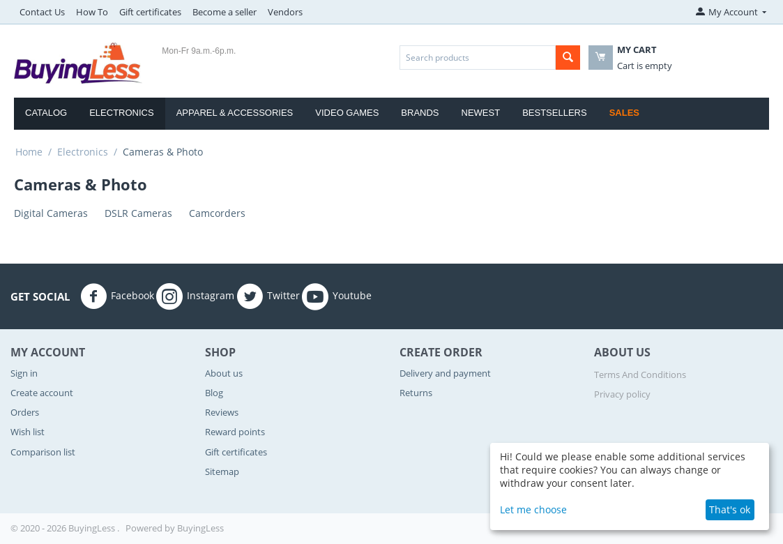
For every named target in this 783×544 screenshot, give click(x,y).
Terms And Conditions (640, 374)
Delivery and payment (445, 373)
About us (224, 373)
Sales (624, 112)
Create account (41, 392)
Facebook (117, 296)
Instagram (195, 296)
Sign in (24, 373)
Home (29, 151)
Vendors (285, 12)
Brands (420, 112)
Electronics (121, 112)
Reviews (221, 412)
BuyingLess (200, 528)
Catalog (46, 112)
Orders (24, 412)
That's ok (729, 509)
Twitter (268, 296)
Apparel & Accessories (235, 112)
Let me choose (533, 509)
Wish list (27, 431)
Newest (481, 112)
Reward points (235, 431)
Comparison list (42, 452)
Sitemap (222, 471)
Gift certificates (150, 12)
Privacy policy (622, 394)
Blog (214, 392)
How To (92, 12)
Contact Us (42, 12)
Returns (416, 392)
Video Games (347, 112)
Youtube (337, 296)
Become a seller (224, 12)
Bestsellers (554, 112)
